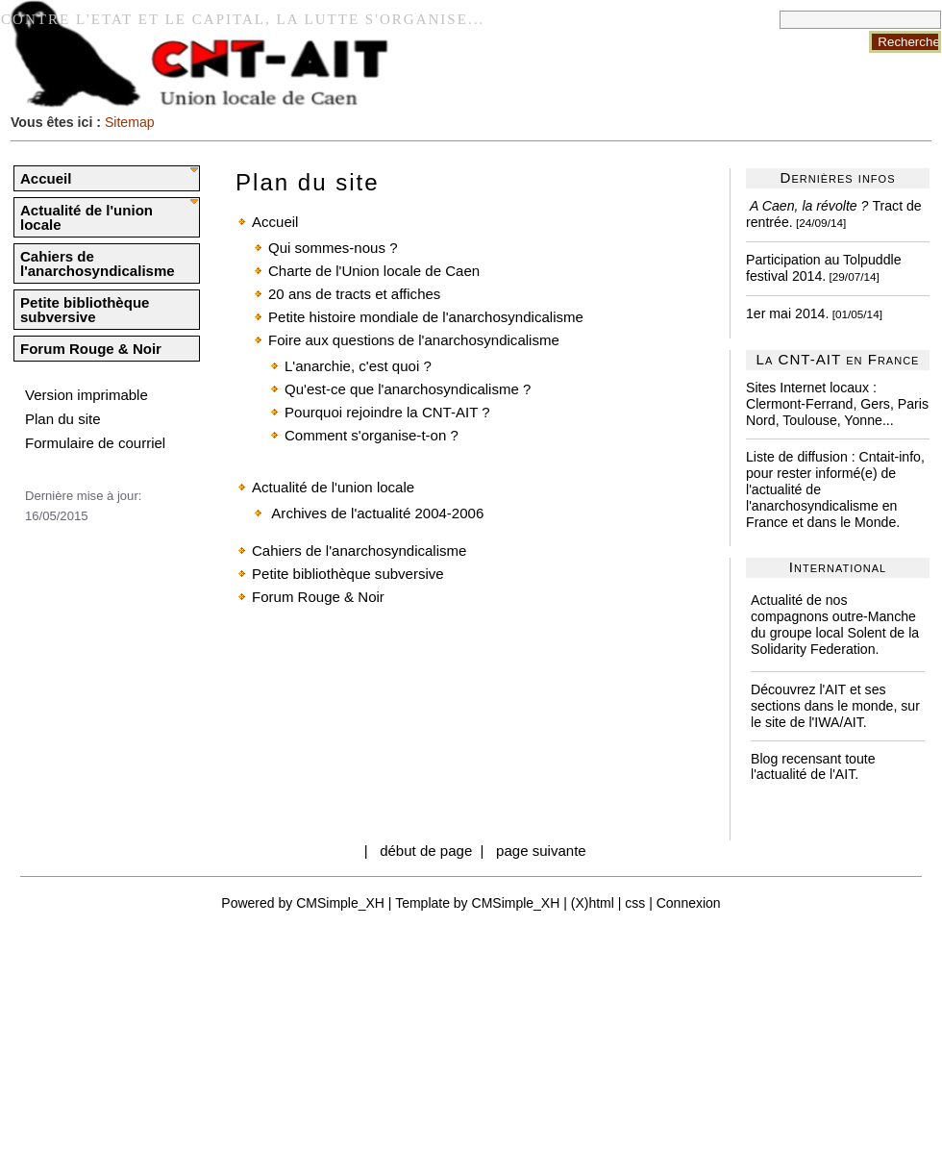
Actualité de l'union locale (86, 217)
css (635, 903)
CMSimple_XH (340, 903)
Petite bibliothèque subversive (84, 309)
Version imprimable (86, 395)
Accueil (45, 178)
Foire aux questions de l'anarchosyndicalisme (413, 340)
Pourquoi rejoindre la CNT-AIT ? (387, 412)
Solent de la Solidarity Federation (835, 641)
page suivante (541, 850)
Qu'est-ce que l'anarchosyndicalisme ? (408, 389)
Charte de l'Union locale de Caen (374, 271)
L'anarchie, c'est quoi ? (358, 366)
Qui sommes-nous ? (333, 247)
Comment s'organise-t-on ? (372, 435)
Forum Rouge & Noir (90, 348)
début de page (426, 850)
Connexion (689, 903)
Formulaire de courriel (95, 443)
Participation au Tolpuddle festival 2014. (824, 268)
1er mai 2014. (787, 313)
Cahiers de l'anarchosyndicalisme (97, 263)
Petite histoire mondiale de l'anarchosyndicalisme (425, 317)
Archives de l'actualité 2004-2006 (375, 513)
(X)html (592, 903)
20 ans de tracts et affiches (354, 294)
